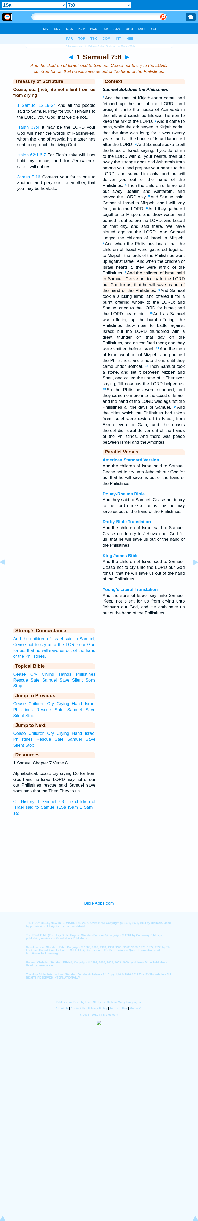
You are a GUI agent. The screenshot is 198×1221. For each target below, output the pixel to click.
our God (87, 644)
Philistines (85, 674)
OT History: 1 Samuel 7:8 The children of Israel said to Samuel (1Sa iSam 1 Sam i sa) (54, 807)
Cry (33, 674)
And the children (29, 638)
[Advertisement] (99, 857)
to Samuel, (84, 638)
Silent (77, 680)
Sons (90, 680)
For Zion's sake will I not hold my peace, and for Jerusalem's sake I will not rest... (56, 161)
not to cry (36, 644)
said (69, 638)
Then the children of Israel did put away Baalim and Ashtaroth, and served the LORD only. (144, 191)
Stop (17, 685)
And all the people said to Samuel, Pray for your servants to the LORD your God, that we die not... (56, 111)
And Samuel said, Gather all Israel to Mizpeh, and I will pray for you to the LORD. (144, 203)
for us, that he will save (35, 650)
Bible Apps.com (99, 903)
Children (36, 703)
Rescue (20, 680)
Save (64, 680)
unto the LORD (63, 644)
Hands (65, 674)
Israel (90, 703)
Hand (77, 703)
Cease (19, 644)
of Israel (55, 638)
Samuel (49, 680)
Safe (35, 680)
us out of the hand (77, 650)
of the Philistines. (29, 656)
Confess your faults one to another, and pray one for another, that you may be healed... (56, 183)
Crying (48, 674)
